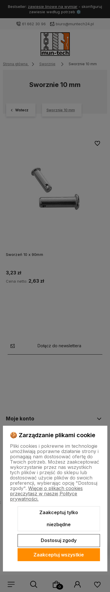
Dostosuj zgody (59, 540)
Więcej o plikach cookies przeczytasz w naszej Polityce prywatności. (46, 493)
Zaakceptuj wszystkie (58, 555)
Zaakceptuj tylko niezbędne (58, 518)
